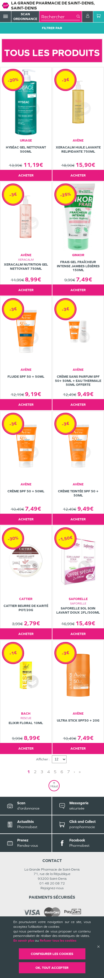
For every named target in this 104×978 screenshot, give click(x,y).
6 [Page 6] (61, 771)
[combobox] (59, 16)
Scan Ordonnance (25, 16)
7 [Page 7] (68, 771)
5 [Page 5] (55, 771)
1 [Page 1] (28, 771)
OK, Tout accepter (52, 968)
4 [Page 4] (48, 771)
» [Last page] (80, 771)
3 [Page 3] (41, 771)
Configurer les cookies (52, 954)
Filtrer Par (52, 28)
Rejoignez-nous (52, 888)
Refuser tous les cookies (58, 940)
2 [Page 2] (35, 771)
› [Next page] (74, 771)
